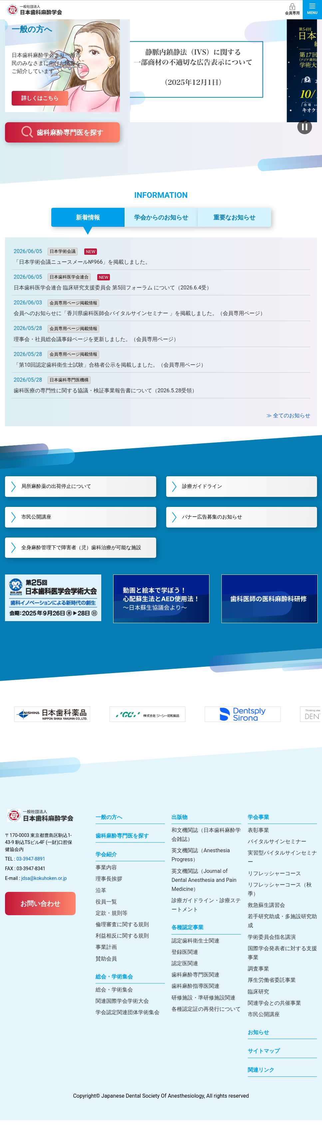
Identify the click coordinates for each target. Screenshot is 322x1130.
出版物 (179, 827)
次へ (307, 80)
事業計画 (106, 957)
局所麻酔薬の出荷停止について (62, 487)
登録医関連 (184, 962)
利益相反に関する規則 (122, 946)
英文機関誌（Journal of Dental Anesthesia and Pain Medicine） (203, 890)
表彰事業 (258, 840)
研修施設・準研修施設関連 (203, 1007)
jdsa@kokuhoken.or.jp (44, 888)
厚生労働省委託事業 (272, 990)
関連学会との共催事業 (274, 1013)
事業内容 (106, 878)
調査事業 (258, 979)
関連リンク (261, 1080)
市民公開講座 (41, 518)
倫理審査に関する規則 (122, 935)
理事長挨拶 (109, 889)
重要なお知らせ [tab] (234, 217)
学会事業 (258, 827)
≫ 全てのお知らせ (288, 415)
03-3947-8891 (30, 869)
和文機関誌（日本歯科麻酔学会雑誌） (206, 844)
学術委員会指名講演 (272, 947)
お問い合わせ (40, 914)
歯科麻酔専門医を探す (62, 132)
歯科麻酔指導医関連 (195, 996)
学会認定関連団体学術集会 (128, 1022)
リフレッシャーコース (274, 883)
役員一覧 (106, 912)
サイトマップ (264, 1061)
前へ (140, 80)
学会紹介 (106, 865)
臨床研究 (258, 1001)
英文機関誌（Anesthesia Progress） (200, 865)
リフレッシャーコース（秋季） (280, 899)
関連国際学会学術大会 (122, 1011)
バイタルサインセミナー (277, 852)
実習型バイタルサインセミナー (282, 867)
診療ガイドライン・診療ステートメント (206, 915)
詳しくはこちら (40, 98)
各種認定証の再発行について (206, 1019)
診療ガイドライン (207, 487)
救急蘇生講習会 (266, 915)
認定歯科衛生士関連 (195, 950)
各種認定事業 (187, 938)
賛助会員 (106, 968)
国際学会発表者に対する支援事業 (282, 963)
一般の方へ (109, 827)
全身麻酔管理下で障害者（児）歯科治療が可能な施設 (83, 553)
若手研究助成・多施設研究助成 (282, 931)
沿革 (101, 900)
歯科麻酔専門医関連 (195, 985)
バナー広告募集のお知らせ (218, 518)
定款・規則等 (112, 923)
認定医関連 (184, 973)
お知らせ (258, 1042)
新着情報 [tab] (88, 217)
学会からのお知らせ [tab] (161, 217)
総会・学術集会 (114, 987)
